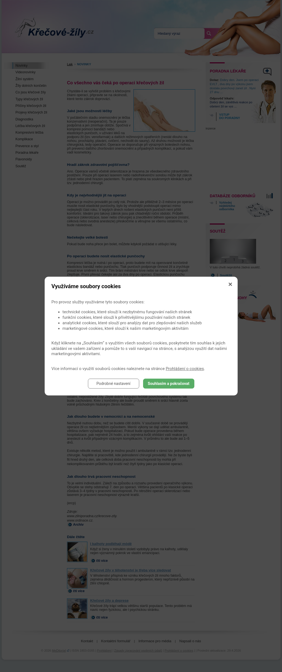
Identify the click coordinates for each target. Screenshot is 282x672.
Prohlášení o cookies (185, 368)
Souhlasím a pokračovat (168, 383)
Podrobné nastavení (113, 383)
